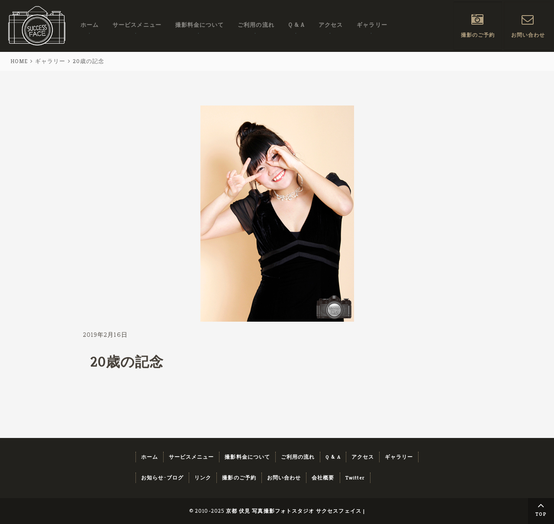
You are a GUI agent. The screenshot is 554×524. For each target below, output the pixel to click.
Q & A (296, 25)
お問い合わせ (528, 35)
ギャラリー (372, 25)
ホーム (90, 25)
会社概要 (323, 477)
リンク (202, 477)
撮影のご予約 (478, 35)
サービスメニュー (137, 25)
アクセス (331, 25)
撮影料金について (199, 25)
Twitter (355, 477)
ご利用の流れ (256, 25)
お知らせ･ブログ (162, 477)
